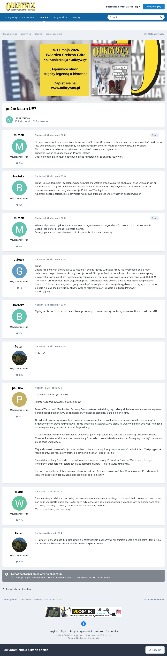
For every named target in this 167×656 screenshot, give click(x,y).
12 (19, 287)
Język (53, 631)
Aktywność (60, 17)
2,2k (19, 520)
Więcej (77, 17)
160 (19, 204)
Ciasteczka (112, 631)
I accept (155, 650)
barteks (18, 176)
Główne (44, 121)
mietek (26, 118)
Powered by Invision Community (83, 638)
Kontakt (99, 631)
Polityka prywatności (81, 631)
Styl (64, 631)
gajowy (19, 259)
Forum (44, 18)
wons (19, 491)
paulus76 (18, 388)
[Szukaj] (124, 17)
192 (19, 416)
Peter (19, 346)
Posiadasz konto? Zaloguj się (123, 6)
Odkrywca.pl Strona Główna (19, 17)
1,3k (19, 375)
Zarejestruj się (154, 6)
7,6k (19, 163)
